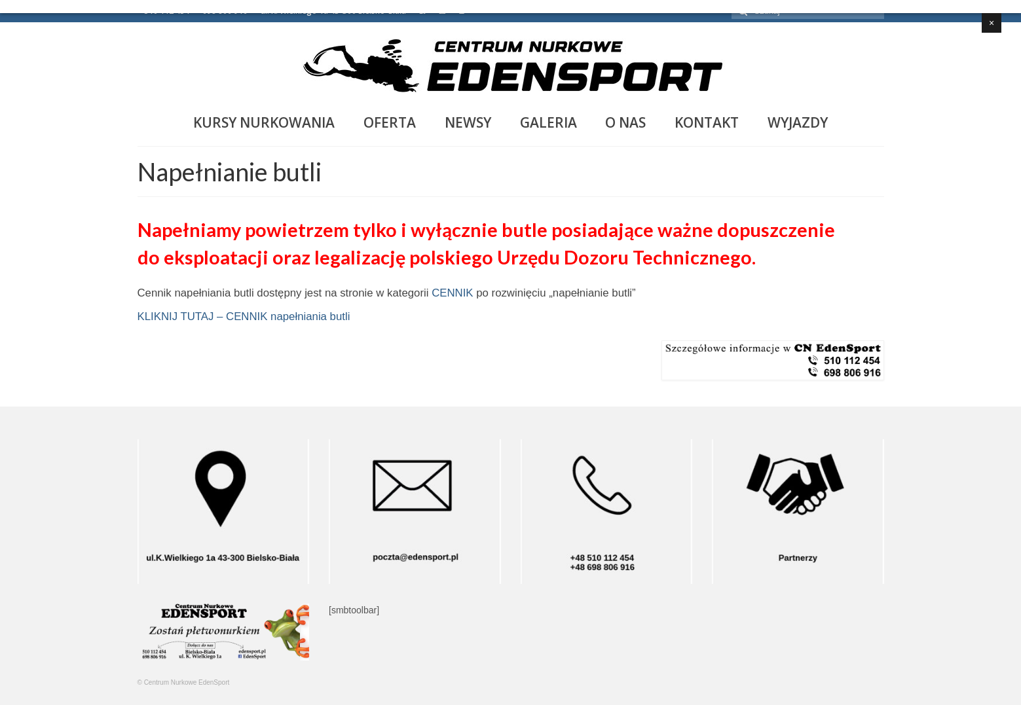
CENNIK (452, 293)
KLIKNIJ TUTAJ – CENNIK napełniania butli (244, 316)
